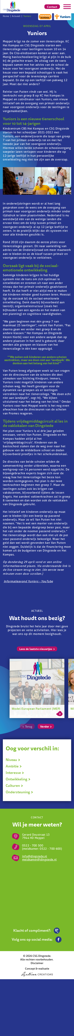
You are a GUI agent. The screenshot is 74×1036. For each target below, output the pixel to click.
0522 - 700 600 (50, 849)
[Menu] (67, 6)
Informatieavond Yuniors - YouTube (28, 581)
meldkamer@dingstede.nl (39, 859)
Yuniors (27, 16)
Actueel (16, 16)
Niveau (13, 760)
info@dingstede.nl (34, 856)
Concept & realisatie (37, 971)
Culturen (14, 785)
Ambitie (14, 766)
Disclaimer (37, 963)
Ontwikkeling (18, 779)
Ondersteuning (19, 792)
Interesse (15, 772)
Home (6, 16)
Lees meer (59, 713)
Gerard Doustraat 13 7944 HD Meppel (36, 836)
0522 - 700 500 (32, 845)
